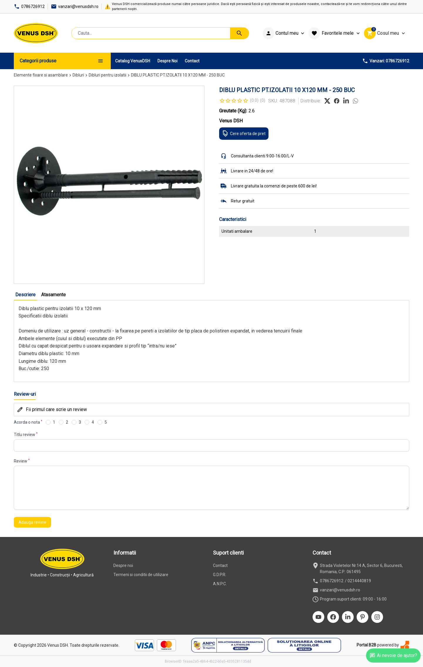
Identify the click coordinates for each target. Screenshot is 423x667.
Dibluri (78, 75)
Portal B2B (366, 645)
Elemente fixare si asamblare (41, 75)
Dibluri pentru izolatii (107, 75)
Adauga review (32, 522)
